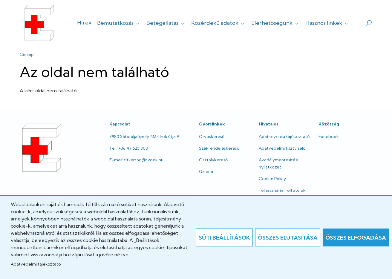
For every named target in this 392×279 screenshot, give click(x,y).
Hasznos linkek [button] (327, 22)
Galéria (206, 171)
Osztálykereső (213, 160)
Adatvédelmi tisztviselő (282, 148)
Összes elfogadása (355, 237)
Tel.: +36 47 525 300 (128, 148)
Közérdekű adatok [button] (218, 22)
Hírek (84, 22)
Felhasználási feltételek (282, 190)
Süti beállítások (224, 237)
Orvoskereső (211, 136)
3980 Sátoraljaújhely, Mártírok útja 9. (144, 136)
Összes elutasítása (288, 237)
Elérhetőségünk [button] (275, 22)
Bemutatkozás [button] (119, 22)
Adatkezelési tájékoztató (284, 136)
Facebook (328, 136)
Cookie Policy (272, 178)
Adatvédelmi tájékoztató (36, 264)
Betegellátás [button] (166, 22)
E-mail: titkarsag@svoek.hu (136, 160)
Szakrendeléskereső (219, 148)
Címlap (27, 54)
